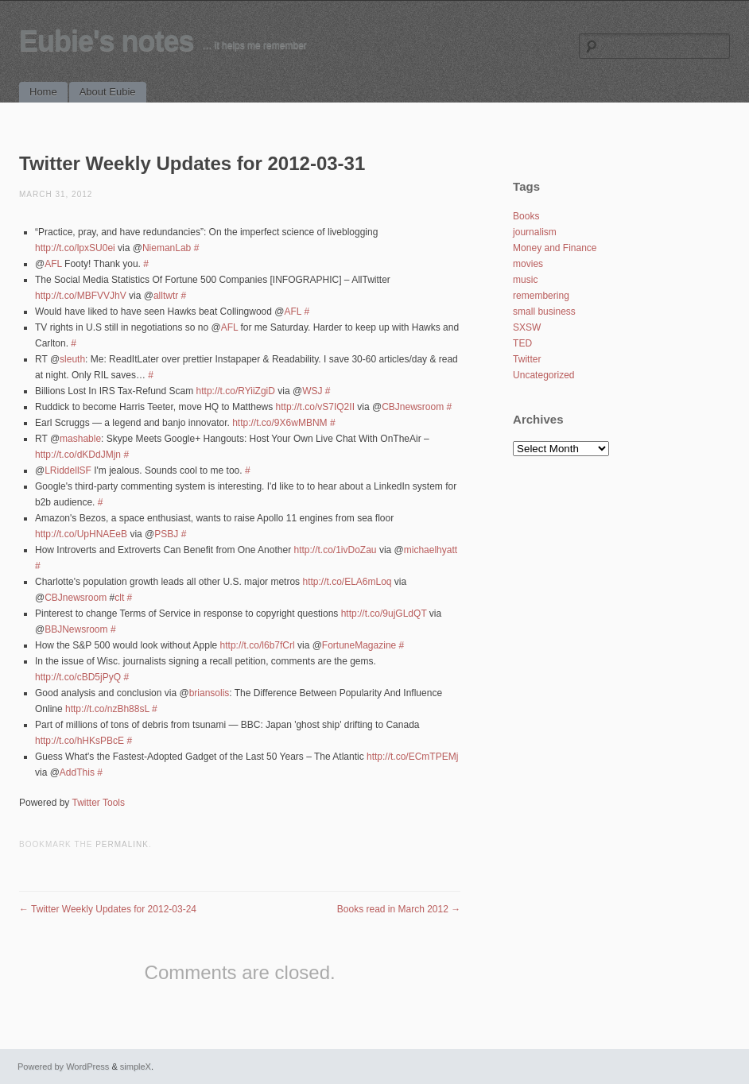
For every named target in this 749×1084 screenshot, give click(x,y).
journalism (535, 232)
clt (119, 597)
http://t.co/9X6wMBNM (279, 422)
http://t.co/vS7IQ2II (315, 406)
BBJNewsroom (76, 629)
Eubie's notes (106, 41)
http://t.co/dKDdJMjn (78, 454)
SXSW (527, 327)
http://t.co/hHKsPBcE (79, 740)
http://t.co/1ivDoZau (334, 550)
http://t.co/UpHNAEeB (81, 534)
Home (43, 92)
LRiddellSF (68, 470)
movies (528, 263)
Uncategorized (543, 375)
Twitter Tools (98, 802)
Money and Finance (554, 248)
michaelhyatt (430, 550)
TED (522, 343)
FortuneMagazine (359, 645)
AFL (53, 263)
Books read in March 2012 (398, 909)
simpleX (135, 1066)
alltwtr (165, 295)
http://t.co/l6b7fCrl (257, 645)
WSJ (312, 391)
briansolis (209, 693)
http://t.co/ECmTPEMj (412, 756)
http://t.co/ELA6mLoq (346, 581)
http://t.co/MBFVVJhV (80, 295)
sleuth (72, 359)
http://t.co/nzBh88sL (107, 708)
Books (526, 216)
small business (544, 311)
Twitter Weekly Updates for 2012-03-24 (107, 909)
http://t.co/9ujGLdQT (384, 613)
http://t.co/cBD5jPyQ (78, 677)
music (525, 279)
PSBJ (166, 534)
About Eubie (108, 92)
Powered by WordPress (63, 1066)
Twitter (527, 359)
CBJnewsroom (413, 406)
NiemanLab (166, 248)
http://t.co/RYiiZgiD (235, 391)
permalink (122, 844)
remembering (541, 295)
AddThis (77, 772)
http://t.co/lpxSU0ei (75, 248)
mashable (80, 438)
